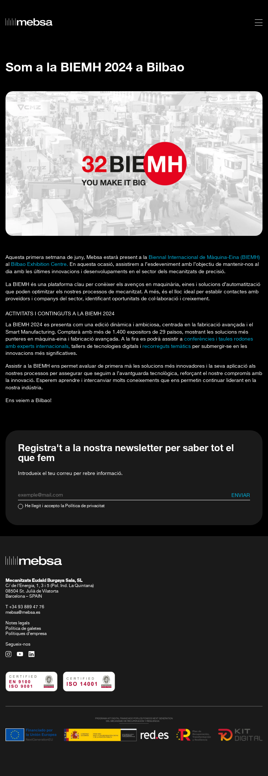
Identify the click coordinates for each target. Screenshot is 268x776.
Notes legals (17, 623)
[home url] (28, 22)
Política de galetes (23, 629)
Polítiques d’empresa (25, 634)
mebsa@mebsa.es (22, 612)
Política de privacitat (85, 506)
